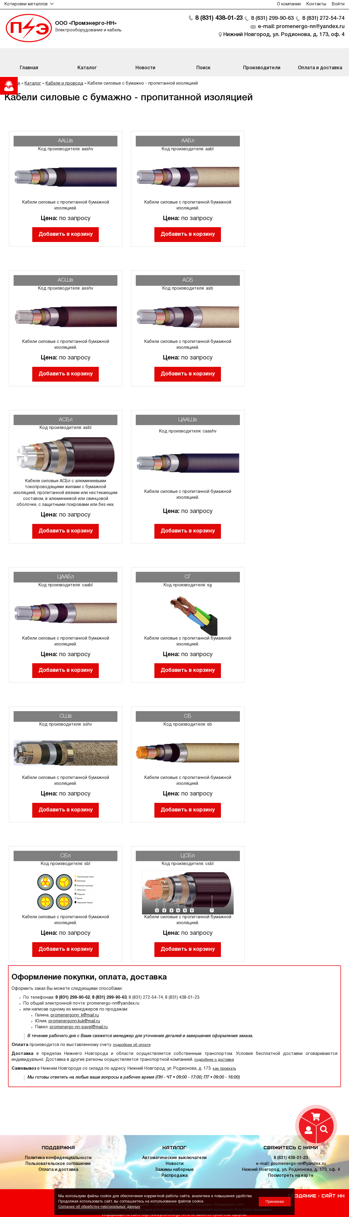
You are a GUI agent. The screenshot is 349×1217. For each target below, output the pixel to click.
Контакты (316, 4)
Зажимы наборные (174, 1170)
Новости (174, 1164)
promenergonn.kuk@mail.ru (74, 1021)
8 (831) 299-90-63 (272, 18)
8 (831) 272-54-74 (323, 18)
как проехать (224, 1068)
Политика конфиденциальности (58, 1158)
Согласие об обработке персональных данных (99, 1206)
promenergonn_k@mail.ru (75, 1015)
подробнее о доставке (214, 1059)
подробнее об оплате (132, 1045)
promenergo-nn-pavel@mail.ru (79, 1027)
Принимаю (275, 1201)
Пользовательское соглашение (58, 1164)
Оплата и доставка (58, 1170)
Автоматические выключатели (174, 1158)
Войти (338, 4)
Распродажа (174, 1176)
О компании (289, 4)
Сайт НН (333, 1195)
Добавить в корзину (65, 234)
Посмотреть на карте (291, 1176)
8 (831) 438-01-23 (218, 18)
